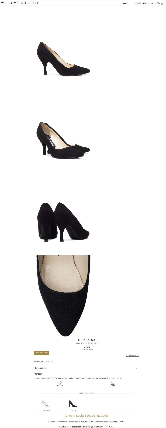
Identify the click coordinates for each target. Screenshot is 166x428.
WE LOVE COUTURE (20, 2)
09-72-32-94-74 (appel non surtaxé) (99, 379)
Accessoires (9, 57)
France (125, 3)
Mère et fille (9, 70)
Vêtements (8, 25)
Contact (152, 3)
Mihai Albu (118, 8)
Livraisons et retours (144, 402)
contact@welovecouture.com (143, 379)
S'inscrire (145, 3)
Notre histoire (9, 13)
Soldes (6, 76)
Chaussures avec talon (16, 38)
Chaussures (9, 32)
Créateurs (8, 63)
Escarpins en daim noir (71, 5)
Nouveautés (9, 19)
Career (138, 412)
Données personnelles (144, 404)
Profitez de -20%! (103, 21)
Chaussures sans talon (16, 44)
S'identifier (137, 3)
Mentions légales (142, 399)
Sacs (5, 51)
